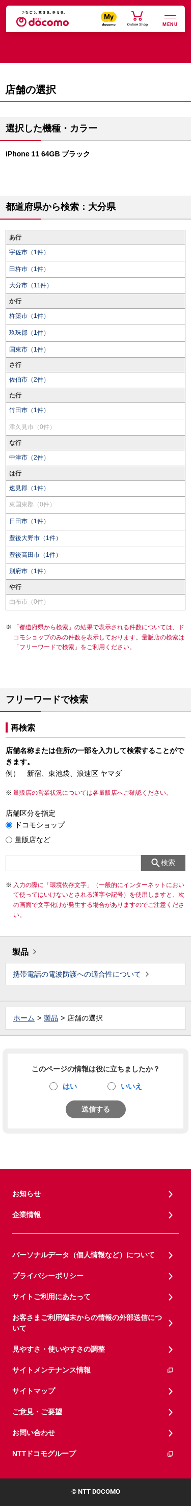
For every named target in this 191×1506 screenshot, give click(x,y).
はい (70, 1086)
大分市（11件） (30, 285)
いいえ (131, 1086)
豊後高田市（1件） (35, 554)
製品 (20, 952)
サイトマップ (33, 1391)
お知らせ (26, 1194)
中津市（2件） (29, 457)
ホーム (24, 1018)
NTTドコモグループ (93, 1453)
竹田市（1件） (29, 410)
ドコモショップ (40, 825)
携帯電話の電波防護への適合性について (77, 974)
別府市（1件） (29, 571)
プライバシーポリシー (48, 1276)
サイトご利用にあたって (51, 1297)
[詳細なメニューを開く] (170, 19)
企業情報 (26, 1215)
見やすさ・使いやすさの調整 (58, 1349)
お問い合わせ (33, 1433)
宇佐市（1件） (29, 252)
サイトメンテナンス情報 (93, 1370)
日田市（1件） (29, 521)
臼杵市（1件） (29, 269)
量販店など (32, 840)
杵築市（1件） (29, 315)
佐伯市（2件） (29, 379)
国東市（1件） (29, 349)
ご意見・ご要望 (37, 1412)
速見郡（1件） (29, 488)
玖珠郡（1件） (29, 332)
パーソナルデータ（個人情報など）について (83, 1255)
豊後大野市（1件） (35, 538)
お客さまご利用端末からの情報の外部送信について (87, 1322)
